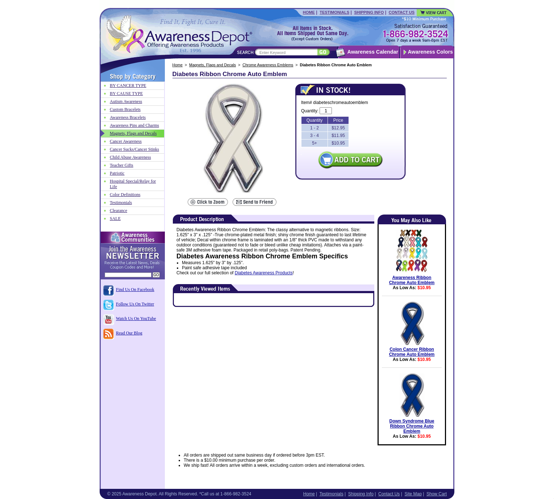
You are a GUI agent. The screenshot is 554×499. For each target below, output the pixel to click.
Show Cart (436, 493)
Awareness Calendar (372, 52)
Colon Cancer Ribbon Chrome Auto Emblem (412, 352)
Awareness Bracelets (128, 117)
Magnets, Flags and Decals (212, 65)
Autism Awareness (126, 101)
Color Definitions (125, 194)
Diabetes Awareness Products (264, 272)
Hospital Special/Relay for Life (133, 184)
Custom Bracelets (125, 109)
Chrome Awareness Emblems (267, 65)
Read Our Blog (129, 333)
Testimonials (334, 12)
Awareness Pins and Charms (134, 125)
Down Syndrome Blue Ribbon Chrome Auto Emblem (411, 426)
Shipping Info (369, 12)
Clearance (118, 210)
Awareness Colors (430, 52)
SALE (115, 218)
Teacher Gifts (121, 165)
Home (309, 12)
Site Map (412, 493)
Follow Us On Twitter (135, 304)
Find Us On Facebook (135, 289)
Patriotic (117, 173)
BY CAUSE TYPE (126, 93)
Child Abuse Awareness (130, 157)
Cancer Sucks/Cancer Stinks (134, 149)
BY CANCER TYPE (128, 85)
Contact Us (402, 12)
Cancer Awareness (126, 141)
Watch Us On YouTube (136, 318)
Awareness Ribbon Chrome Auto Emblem (412, 280)
